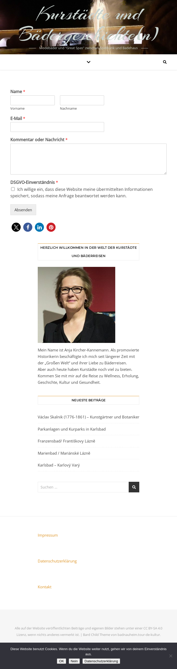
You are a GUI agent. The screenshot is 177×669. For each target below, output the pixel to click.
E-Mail (17, 118)
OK (61, 661)
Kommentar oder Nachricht (39, 139)
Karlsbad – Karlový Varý (59, 465)
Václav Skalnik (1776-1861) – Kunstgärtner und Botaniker (88, 416)
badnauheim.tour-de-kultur (139, 634)
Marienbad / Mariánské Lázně (64, 453)
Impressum (48, 535)
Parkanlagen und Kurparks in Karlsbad (72, 429)
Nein (74, 661)
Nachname (68, 108)
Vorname (17, 108)
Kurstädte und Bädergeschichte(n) (88, 23)
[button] (16, 227)
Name (17, 91)
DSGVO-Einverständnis (34, 182)
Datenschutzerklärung (57, 560)
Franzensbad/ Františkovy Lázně (66, 441)
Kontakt (44, 586)
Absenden (23, 209)
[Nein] (170, 655)
